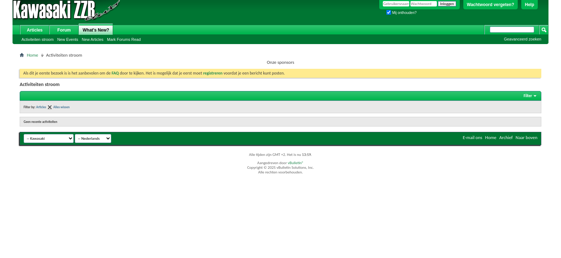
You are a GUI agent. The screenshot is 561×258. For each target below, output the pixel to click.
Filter (527, 96)
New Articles (93, 39)
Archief (506, 137)
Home (32, 55)
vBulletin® (296, 163)
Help (529, 4)
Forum (63, 30)
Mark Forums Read (124, 39)
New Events (67, 39)
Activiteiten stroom (37, 39)
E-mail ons (472, 137)
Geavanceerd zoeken (522, 39)
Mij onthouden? (401, 13)
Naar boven (526, 137)
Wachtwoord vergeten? (490, 4)
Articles (35, 30)
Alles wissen (61, 107)
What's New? (96, 30)
